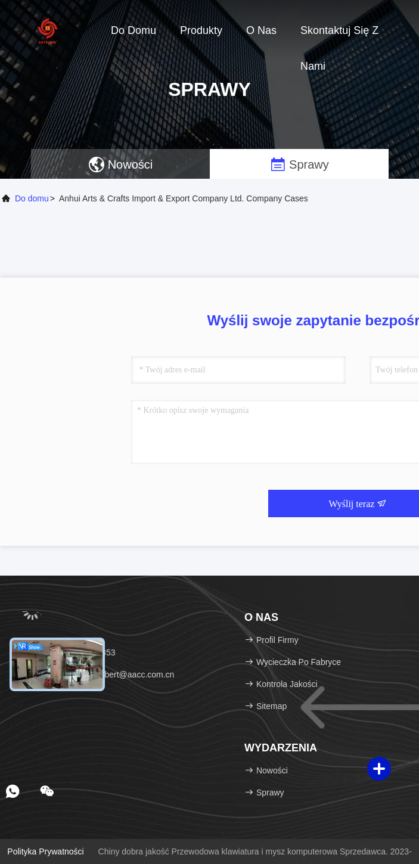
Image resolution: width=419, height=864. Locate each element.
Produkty (201, 30)
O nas (261, 30)
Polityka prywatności (45, 851)
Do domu (133, 30)
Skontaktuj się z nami (339, 36)
